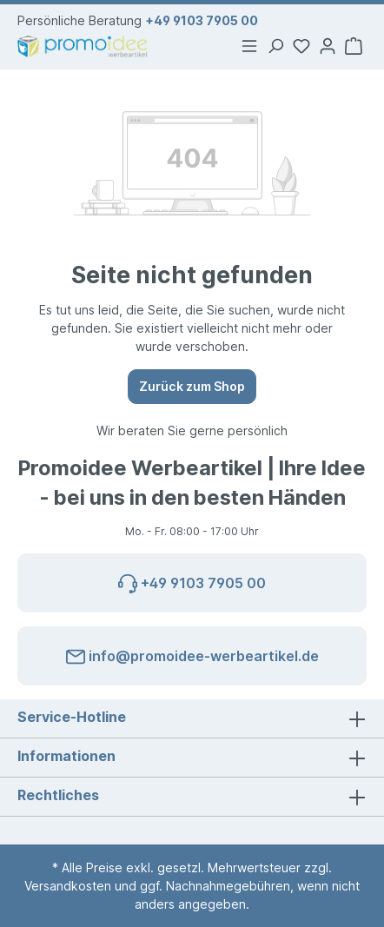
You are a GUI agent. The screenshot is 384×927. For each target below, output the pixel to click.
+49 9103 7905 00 (201, 20)
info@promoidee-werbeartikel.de (192, 653)
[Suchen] (275, 46)
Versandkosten (67, 885)
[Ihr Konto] (327, 46)
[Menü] (249, 46)
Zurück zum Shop (192, 386)
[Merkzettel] (301, 46)
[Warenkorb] (354, 46)
